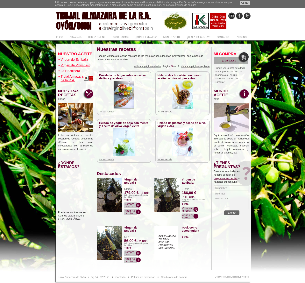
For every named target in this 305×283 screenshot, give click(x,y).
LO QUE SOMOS (120, 37)
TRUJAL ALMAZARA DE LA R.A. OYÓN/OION (109, 20)
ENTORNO (241, 37)
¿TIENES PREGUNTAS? (198, 37)
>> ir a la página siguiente (195, 66)
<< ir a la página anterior (147, 66)
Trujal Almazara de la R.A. (72, 78)
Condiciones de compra (174, 277)
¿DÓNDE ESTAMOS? (146, 37)
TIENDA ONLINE (96, 37)
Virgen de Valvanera (75, 65)
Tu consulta (231, 203)
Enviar (232, 212)
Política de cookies (185, 5)
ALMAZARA (75, 37)
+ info (127, 199)
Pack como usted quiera (190, 229)
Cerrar (245, 2)
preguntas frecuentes (226, 178)
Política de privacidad (143, 277)
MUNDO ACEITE (171, 37)
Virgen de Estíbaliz (74, 59)
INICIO (59, 37)
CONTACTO (223, 37)
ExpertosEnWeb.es (240, 277)
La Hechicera (70, 71)
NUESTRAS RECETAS (70, 94)
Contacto (120, 277)
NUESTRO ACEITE (75, 54)
